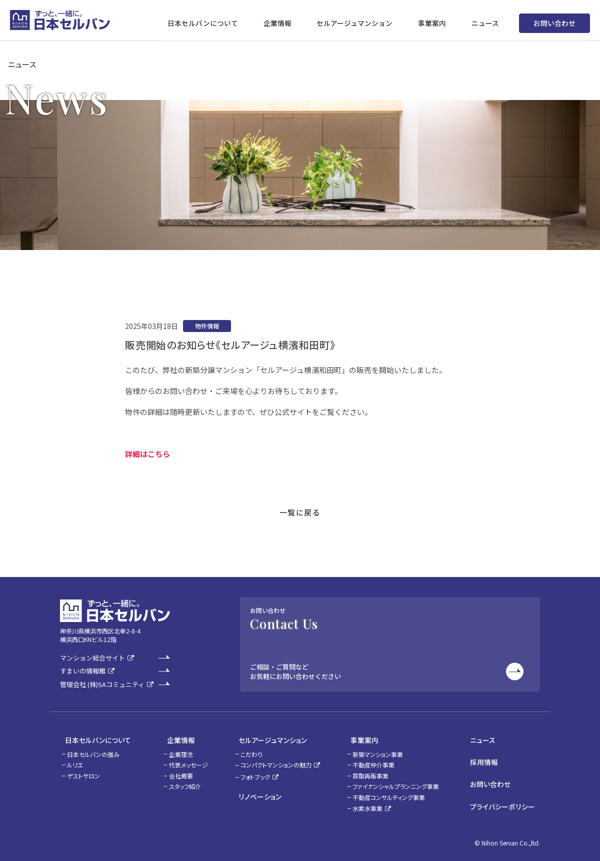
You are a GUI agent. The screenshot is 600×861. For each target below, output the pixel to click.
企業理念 (176, 750)
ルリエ (75, 760)
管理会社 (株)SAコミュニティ (102, 684)
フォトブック (255, 772)
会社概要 (176, 771)
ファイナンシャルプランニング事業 (401, 782)
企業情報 (171, 738)
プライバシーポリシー (508, 791)
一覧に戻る (300, 512)
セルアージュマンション (268, 738)
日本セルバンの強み (93, 750)
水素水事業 (373, 804)
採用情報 (490, 755)
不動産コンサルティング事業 (394, 792)
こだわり (252, 750)
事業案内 (366, 738)
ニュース (489, 738)
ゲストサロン (83, 771)
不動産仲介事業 (379, 760)
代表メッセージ (183, 760)
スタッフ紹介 (180, 782)
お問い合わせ (555, 20)
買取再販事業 (376, 771)
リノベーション (255, 790)
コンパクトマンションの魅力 (276, 760)
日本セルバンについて (93, 738)
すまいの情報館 (83, 671)
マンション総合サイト (92, 658)
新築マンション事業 (383, 750)
